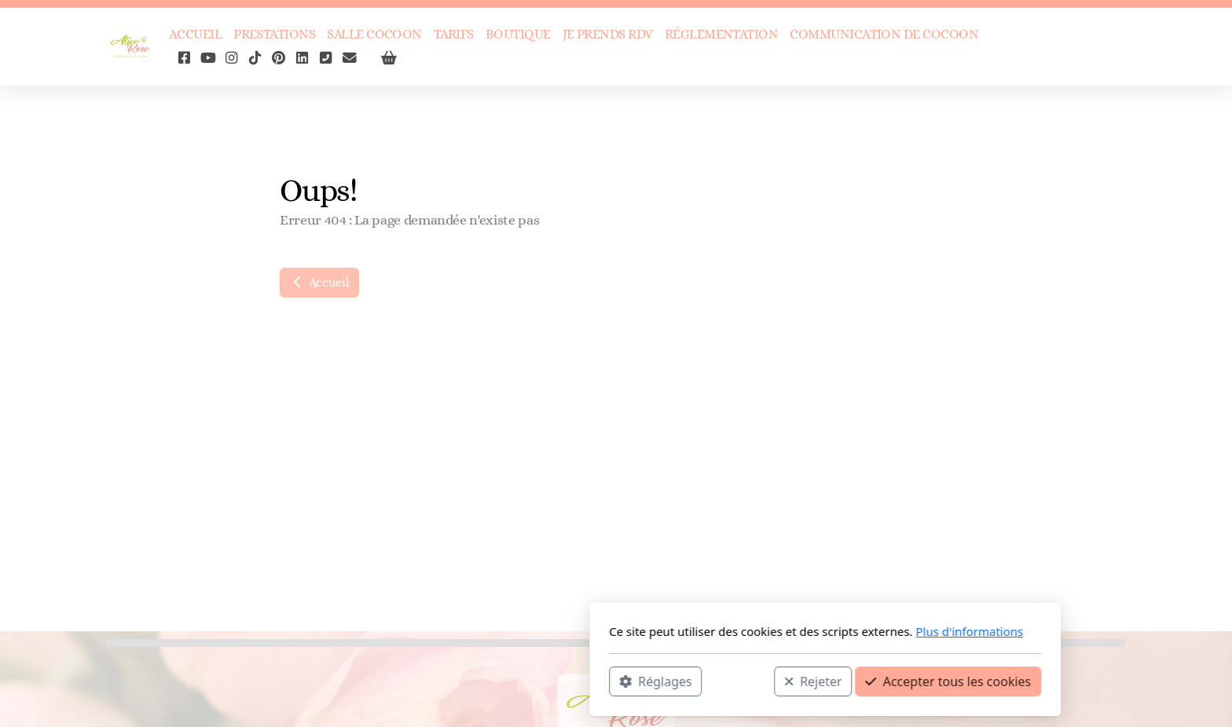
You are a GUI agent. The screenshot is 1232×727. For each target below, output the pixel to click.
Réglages (446, 680)
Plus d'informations (760, 631)
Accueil (319, 282)
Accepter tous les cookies (739, 680)
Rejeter (604, 680)
